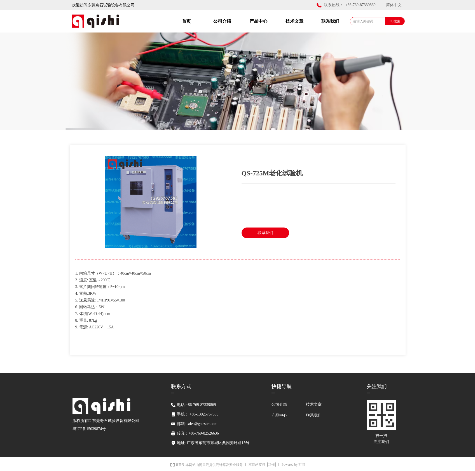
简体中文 (394, 5)
